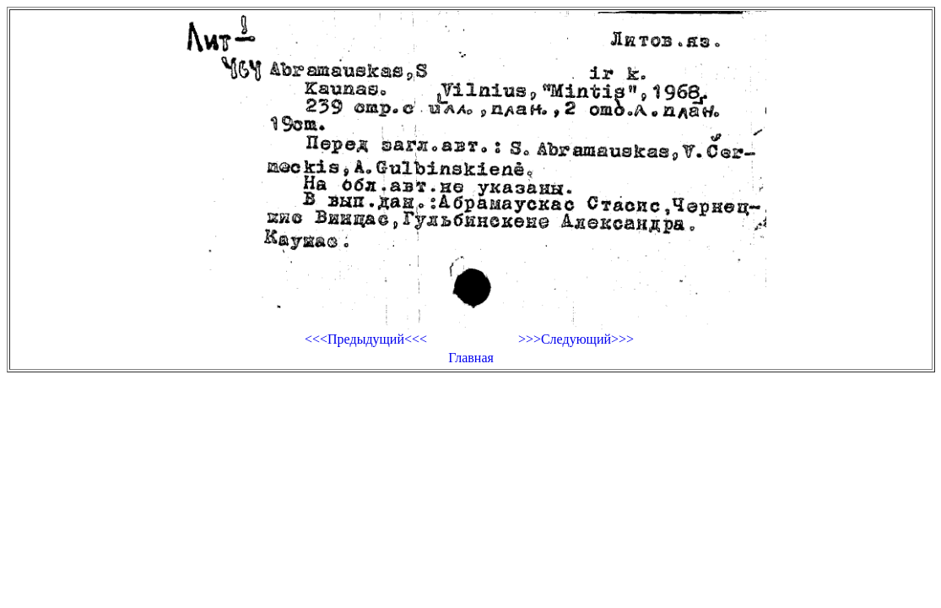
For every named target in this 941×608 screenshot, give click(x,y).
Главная (471, 357)
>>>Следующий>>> (576, 339)
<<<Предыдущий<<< (366, 339)
